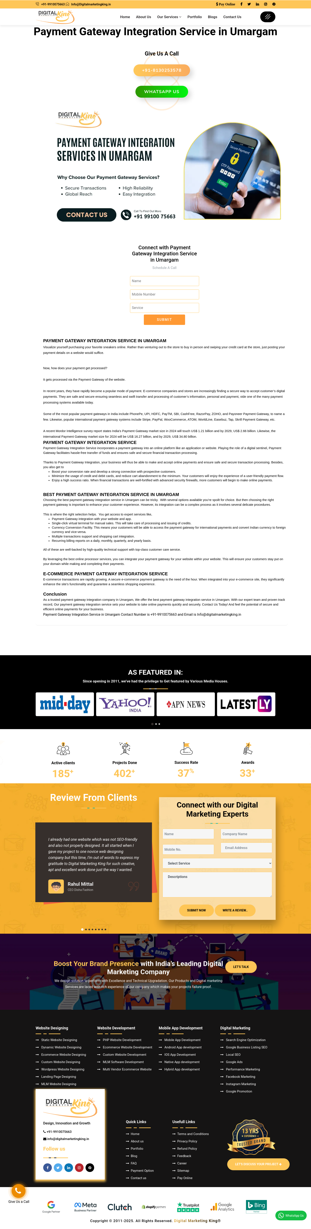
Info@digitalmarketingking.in (219, 614)
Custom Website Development (121, 1055)
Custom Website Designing (58, 1062)
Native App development (179, 1062)
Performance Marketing (240, 1069)
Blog (131, 1156)
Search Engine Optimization (243, 1040)
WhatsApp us (161, 92)
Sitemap (180, 1171)
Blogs (212, 17)
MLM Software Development (120, 1062)
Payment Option (140, 1171)
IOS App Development (177, 1055)
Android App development (180, 1047)
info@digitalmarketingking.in (68, 1139)
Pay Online (182, 1178)
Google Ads (231, 1062)
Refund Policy (184, 1149)
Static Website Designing (56, 1040)
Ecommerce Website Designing (61, 1055)
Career (179, 1163)
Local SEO (230, 1055)
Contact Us (232, 17)
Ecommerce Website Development (124, 1047)
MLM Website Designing (56, 1084)
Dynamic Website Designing (58, 1047)
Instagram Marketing (238, 1084)
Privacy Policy (184, 1141)
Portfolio (194, 17)
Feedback (181, 1156)
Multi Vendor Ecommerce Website (124, 1069)
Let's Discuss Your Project (258, 1164)
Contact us (136, 1178)
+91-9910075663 (53, 4)
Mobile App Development (179, 1040)
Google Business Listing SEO (243, 1047)
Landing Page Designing (56, 1077)
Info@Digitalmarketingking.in (91, 4)
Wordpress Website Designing (60, 1069)
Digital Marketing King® (197, 1220)
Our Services (169, 17)
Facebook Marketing (237, 1077)
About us (135, 1141)
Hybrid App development (179, 1069)
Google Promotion (236, 1091)
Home (125, 17)
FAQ (131, 1163)
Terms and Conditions (190, 1134)
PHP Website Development (119, 1040)
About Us (143, 17)
